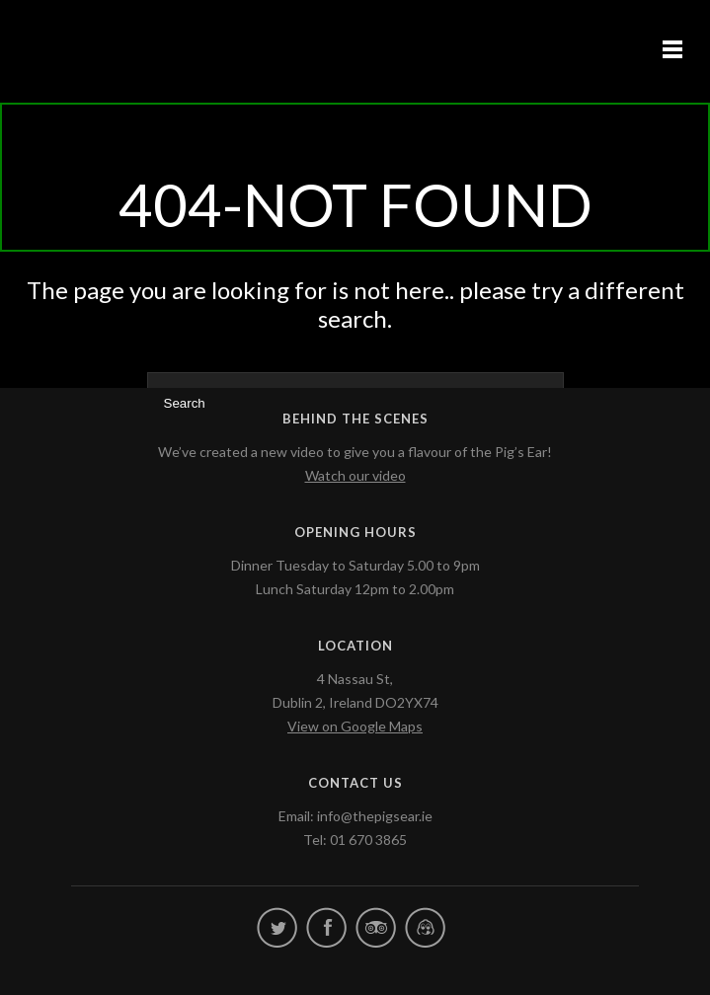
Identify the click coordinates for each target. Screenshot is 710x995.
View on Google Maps (355, 726)
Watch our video (355, 475)
